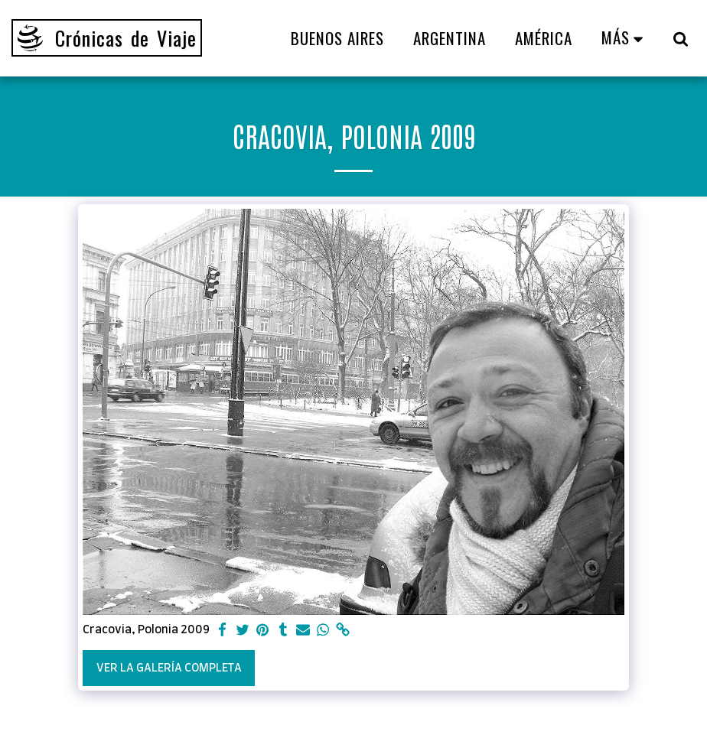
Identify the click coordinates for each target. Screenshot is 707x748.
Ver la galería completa (169, 668)
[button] (680, 38)
